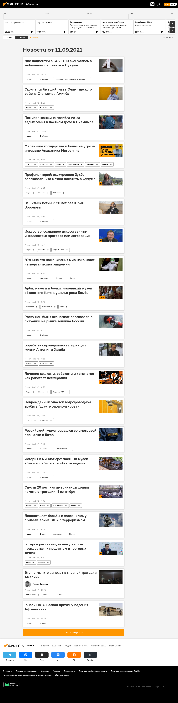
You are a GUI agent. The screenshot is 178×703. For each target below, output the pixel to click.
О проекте (7, 671)
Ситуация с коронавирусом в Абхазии (70, 79)
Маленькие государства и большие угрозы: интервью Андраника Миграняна (60, 148)
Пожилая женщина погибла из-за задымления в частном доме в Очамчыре (59, 119)
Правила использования (26, 671)
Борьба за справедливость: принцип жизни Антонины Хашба (55, 347)
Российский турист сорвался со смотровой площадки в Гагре (60, 432)
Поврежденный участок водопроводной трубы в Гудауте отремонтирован (58, 404)
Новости (29, 79)
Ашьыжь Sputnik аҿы (14, 22)
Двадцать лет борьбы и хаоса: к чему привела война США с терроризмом (56, 517)
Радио (28, 193)
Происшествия (61, 449)
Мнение (105, 164)
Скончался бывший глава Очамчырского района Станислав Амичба (58, 91)
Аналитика (44, 278)
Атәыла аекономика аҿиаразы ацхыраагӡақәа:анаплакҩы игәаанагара (83, 27)
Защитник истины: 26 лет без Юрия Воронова (54, 205)
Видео (58, 164)
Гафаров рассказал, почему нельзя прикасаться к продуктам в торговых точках (55, 548)
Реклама (56, 671)
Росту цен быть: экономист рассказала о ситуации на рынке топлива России (58, 319)
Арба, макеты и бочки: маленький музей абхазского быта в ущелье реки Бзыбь (58, 290)
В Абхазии (44, 79)
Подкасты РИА (58, 250)
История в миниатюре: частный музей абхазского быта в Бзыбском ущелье (56, 461)
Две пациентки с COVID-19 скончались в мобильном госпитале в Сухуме (58, 63)
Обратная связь (62, 675)
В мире (72, 278)
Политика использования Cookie (125, 671)
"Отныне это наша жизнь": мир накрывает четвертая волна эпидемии (60, 262)
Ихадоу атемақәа (143, 25)
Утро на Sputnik (44, 22)
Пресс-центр (114, 645)
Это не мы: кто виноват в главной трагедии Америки (61, 574)
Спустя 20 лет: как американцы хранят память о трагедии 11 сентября (57, 489)
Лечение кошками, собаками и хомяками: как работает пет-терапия (59, 375)
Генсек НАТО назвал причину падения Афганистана (56, 607)
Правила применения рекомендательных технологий (27, 675)
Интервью (90, 164)
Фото (62, 307)
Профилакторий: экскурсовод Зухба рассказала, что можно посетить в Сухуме (60, 176)
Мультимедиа (73, 164)
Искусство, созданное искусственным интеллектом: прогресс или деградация (58, 233)
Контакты (45, 671)
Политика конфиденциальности (93, 671)
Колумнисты (31, 595)
